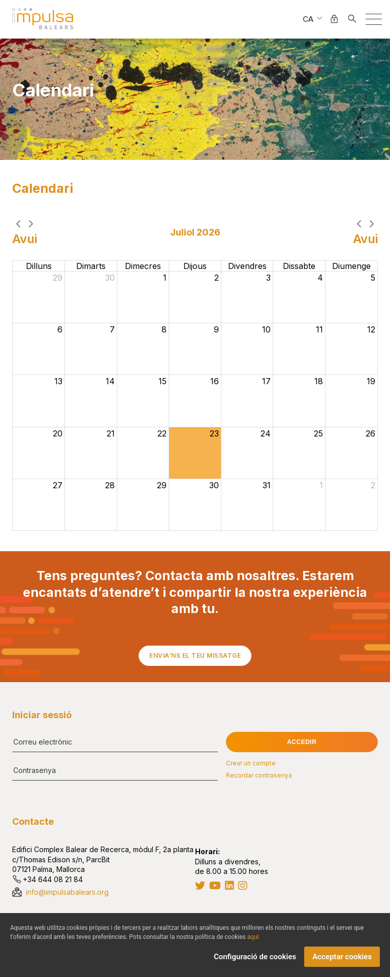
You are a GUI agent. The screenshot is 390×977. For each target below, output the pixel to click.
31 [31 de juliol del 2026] (267, 486)
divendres (247, 266)
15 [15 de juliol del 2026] (162, 382)
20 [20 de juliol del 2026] (57, 434)
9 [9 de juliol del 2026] (216, 330)
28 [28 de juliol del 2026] (110, 486)
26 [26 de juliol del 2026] (370, 434)
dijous (195, 266)
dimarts (91, 266)
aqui (253, 937)
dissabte (299, 266)
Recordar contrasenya (259, 775)
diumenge (351, 266)
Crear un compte (251, 763)
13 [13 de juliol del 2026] (58, 382)
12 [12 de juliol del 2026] (371, 330)
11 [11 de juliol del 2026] (319, 330)
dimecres (143, 266)
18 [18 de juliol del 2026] (318, 382)
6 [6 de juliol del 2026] (59, 330)
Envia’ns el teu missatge (195, 655)
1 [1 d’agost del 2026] (321, 486)
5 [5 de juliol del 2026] (373, 278)
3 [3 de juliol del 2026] (268, 278)
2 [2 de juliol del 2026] (216, 278)
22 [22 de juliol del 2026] (162, 434)
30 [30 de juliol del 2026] (214, 486)
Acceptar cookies (342, 957)
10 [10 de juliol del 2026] (266, 330)
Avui (24, 239)
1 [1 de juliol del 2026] (165, 278)
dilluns (39, 266)
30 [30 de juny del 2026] (110, 278)
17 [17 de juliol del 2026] (266, 382)
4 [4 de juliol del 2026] (320, 278)
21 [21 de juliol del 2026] (111, 434)
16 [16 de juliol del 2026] (214, 382)
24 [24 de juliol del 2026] (266, 434)
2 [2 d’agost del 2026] (373, 486)
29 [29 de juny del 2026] (57, 278)
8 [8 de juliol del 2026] (164, 330)
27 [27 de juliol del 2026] (57, 486)
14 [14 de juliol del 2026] (110, 382)
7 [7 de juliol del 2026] (112, 330)
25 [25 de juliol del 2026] (318, 434)
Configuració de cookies (255, 957)
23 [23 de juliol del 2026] (214, 434)
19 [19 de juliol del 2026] (371, 382)
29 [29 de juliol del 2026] (162, 486)
